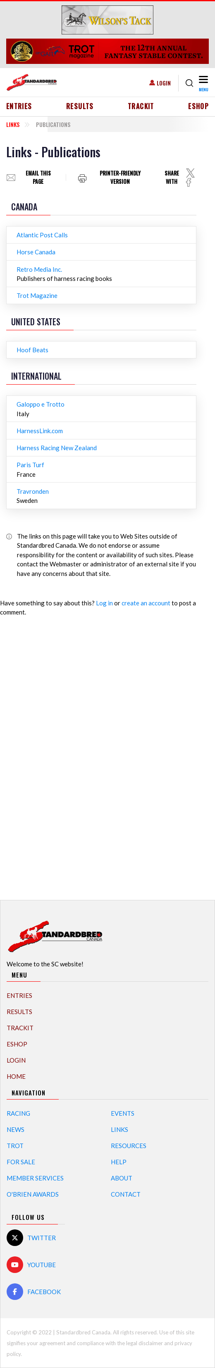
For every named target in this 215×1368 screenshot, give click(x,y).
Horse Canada (36, 252)
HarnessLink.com (40, 430)
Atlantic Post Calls (42, 235)
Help (119, 1162)
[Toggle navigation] (203, 83)
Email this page (38, 177)
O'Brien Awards (33, 1194)
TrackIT (141, 106)
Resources (128, 1145)
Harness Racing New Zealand (57, 447)
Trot (15, 1145)
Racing (18, 1113)
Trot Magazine (37, 295)
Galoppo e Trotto (40, 404)
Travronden (33, 491)
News (15, 1129)
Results (80, 106)
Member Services (35, 1178)
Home (16, 1076)
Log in (104, 603)
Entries (19, 106)
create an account (146, 603)
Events (122, 1113)
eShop (198, 106)
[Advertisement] (107, 753)
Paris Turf (30, 464)
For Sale (21, 1162)
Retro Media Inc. (39, 269)
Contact (126, 1194)
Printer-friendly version (120, 177)
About (121, 1178)
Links (12, 124)
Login (164, 82)
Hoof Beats (32, 350)
